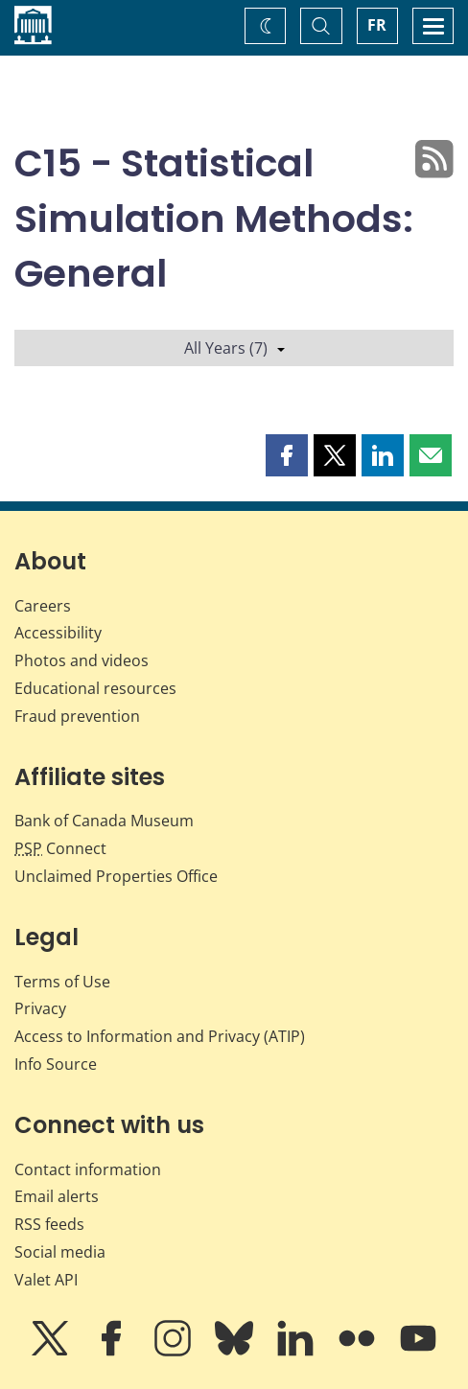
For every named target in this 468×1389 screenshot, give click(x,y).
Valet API (46, 1279)
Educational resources (95, 688)
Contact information (87, 1169)
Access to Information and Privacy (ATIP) (159, 1036)
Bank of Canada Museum (104, 820)
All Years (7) (234, 348)
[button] (287, 455)
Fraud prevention (77, 716)
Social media (59, 1251)
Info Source (55, 1064)
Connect (60, 848)
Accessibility (58, 632)
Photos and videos (81, 660)
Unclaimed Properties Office (116, 876)
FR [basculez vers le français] (376, 24)
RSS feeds (49, 1224)
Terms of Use (62, 981)
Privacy (40, 1008)
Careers (42, 605)
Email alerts (56, 1196)
